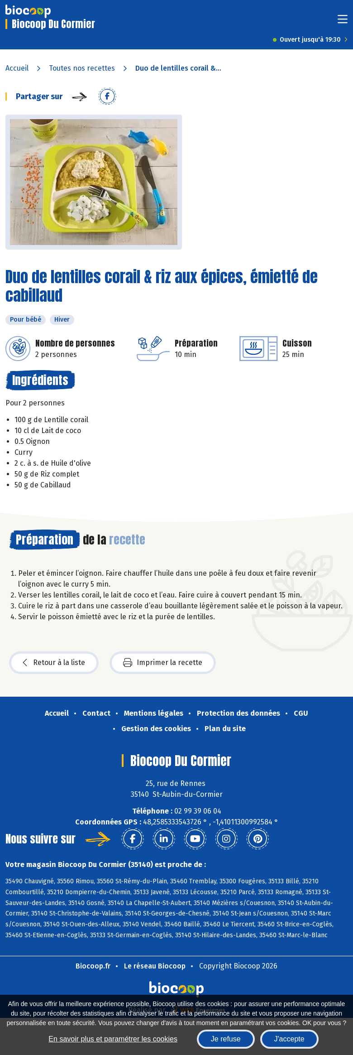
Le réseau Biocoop (155, 966)
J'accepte (289, 1039)
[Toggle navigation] (343, 22)
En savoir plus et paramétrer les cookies (112, 1039)
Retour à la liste (54, 662)
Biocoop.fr (93, 966)
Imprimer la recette (162, 662)
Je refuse (226, 1039)
